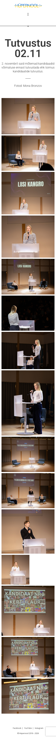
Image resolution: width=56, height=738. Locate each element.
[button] (28, 14)
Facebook (17, 728)
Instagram (39, 728)
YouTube (28, 728)
